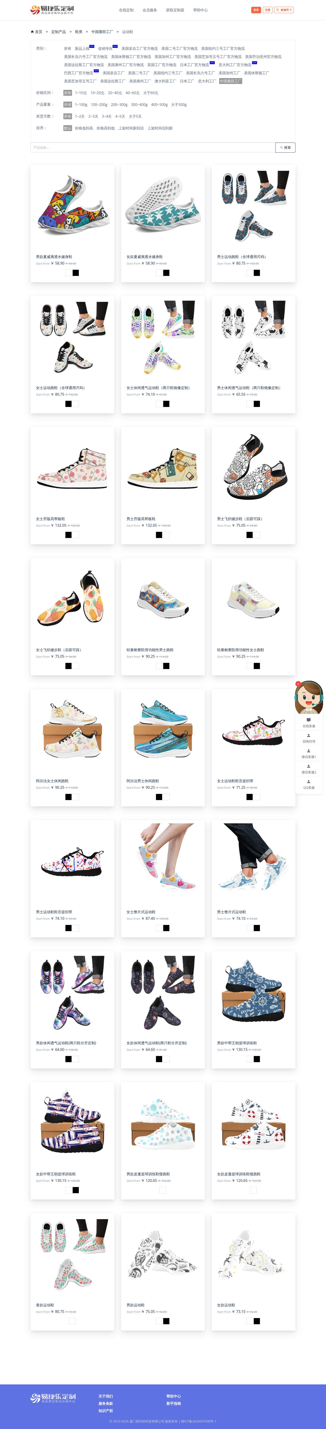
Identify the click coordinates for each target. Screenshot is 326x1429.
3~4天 (107, 116)
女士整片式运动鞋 (141, 911)
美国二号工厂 (139, 72)
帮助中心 (200, 9)
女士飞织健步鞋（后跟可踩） (59, 649)
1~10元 (81, 92)
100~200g (99, 104)
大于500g (179, 104)
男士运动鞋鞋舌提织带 (54, 911)
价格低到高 (84, 128)
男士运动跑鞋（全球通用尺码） (242, 256)
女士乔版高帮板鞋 (50, 518)
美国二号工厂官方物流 (179, 48)
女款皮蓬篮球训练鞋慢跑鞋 (239, 1173)
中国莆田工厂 (102, 31)
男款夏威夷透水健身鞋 (54, 256)
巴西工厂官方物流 (81, 72)
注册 (268, 10)
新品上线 (84, 48)
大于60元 (150, 92)
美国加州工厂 (229, 72)
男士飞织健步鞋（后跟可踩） (240, 518)
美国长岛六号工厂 (200, 72)
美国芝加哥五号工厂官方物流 (218, 56)
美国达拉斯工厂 (113, 81)
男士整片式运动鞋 (231, 911)
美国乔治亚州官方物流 (263, 56)
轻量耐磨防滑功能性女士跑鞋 (240, 649)
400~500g (159, 104)
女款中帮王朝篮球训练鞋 (56, 1173)
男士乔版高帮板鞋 (141, 518)
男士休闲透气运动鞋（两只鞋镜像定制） (249, 387)
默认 (67, 128)
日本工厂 (187, 81)
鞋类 (78, 31)
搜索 (285, 147)
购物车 (284, 10)
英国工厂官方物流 (161, 64)
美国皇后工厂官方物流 (140, 48)
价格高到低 (106, 128)
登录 (256, 10)
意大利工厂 (207, 81)
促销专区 (108, 48)
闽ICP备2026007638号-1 (198, 1421)
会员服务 (150, 9)
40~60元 (133, 92)
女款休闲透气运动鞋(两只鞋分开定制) (157, 1042)
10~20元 (98, 92)
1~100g (81, 104)
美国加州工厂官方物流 (173, 56)
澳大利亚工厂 (165, 81)
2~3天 (93, 116)
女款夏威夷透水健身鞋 (145, 256)
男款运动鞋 (136, 1304)
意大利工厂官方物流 (238, 64)
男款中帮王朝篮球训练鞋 (237, 1042)
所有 (67, 48)
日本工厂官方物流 (197, 64)
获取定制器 (175, 9)
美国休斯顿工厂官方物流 (131, 56)
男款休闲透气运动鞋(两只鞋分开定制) (66, 1042)
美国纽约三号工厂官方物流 (223, 48)
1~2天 (80, 116)
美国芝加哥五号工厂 (80, 81)
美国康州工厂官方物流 (126, 64)
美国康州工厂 (140, 81)
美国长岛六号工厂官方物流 (86, 56)
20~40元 (115, 92)
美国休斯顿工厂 (256, 72)
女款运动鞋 (226, 1304)
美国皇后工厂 (114, 72)
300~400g (139, 104)
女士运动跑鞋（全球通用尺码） (61, 387)
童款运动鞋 (45, 1304)
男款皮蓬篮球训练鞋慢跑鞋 (148, 1173)
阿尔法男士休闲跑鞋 (143, 780)
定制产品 (58, 31)
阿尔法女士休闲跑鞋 (52, 780)
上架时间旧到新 (160, 128)
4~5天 (120, 116)
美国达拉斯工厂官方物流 (84, 64)
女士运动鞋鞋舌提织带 (235, 780)
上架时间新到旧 (131, 128)
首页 (36, 31)
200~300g (119, 104)
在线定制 (126, 9)
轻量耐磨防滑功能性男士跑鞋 (150, 649)
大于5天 (135, 116)
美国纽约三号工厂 (167, 72)
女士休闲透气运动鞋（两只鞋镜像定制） (159, 387)
